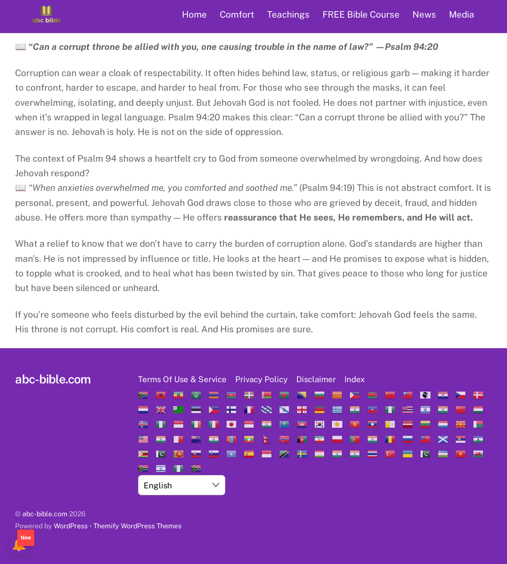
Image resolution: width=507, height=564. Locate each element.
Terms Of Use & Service (182, 379)
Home (194, 14)
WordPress (71, 526)
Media (461, 14)
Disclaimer (316, 379)
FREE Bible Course (361, 14)
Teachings (288, 14)
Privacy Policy (261, 379)
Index (354, 379)
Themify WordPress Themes (137, 526)
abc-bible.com (45, 514)
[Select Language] (181, 485)
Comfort (237, 14)
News (424, 14)
